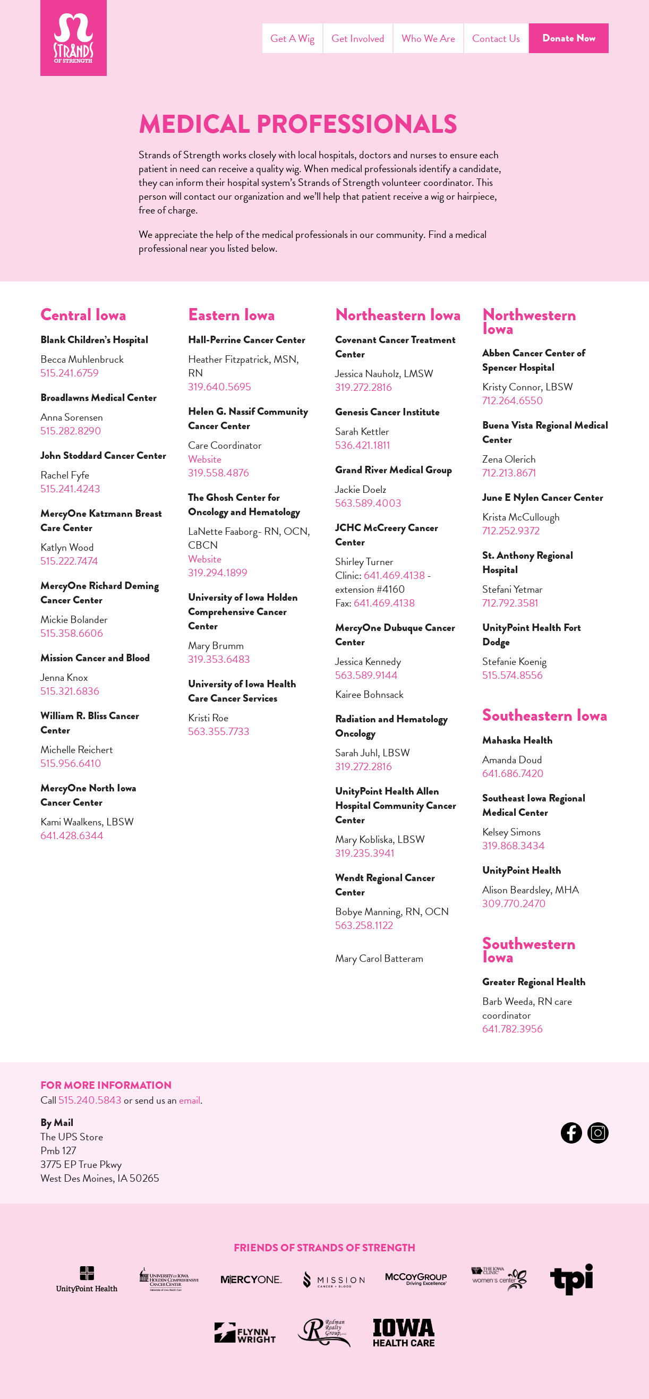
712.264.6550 (512, 400)
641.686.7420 (513, 773)
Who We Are (428, 38)
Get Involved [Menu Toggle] (358, 38)
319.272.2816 (363, 387)
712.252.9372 (511, 531)
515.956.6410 (70, 763)
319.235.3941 (365, 853)
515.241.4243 (70, 489)
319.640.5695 (219, 387)
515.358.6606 (71, 633)
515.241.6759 (69, 373)
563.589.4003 (368, 503)
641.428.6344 (72, 835)
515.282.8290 (70, 431)
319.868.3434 (513, 846)
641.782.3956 (512, 1029)
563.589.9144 (366, 675)
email (189, 1100)
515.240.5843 (90, 1100)
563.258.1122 (364, 925)
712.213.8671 (509, 473)
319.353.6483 (219, 659)
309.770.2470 (514, 903)
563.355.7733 (219, 731)
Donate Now (568, 38)
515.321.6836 (69, 691)
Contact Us (496, 38)
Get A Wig (292, 38)
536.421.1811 (362, 445)
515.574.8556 (512, 675)
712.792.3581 (510, 603)
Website (204, 459)
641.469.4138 (394, 575)
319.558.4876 (218, 473)
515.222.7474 (69, 561)
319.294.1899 (217, 573)
